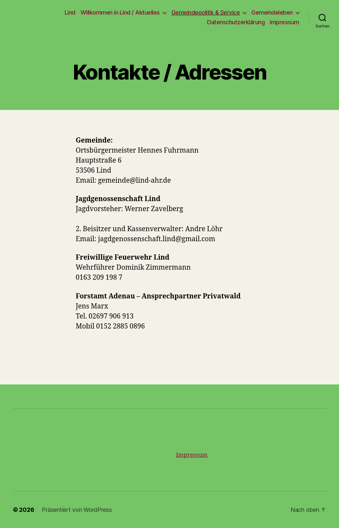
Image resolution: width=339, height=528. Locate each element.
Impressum (284, 22)
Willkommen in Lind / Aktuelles (120, 12)
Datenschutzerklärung (236, 22)
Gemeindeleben (272, 12)
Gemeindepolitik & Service (205, 12)
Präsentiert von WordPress (77, 509)
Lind (70, 12)
